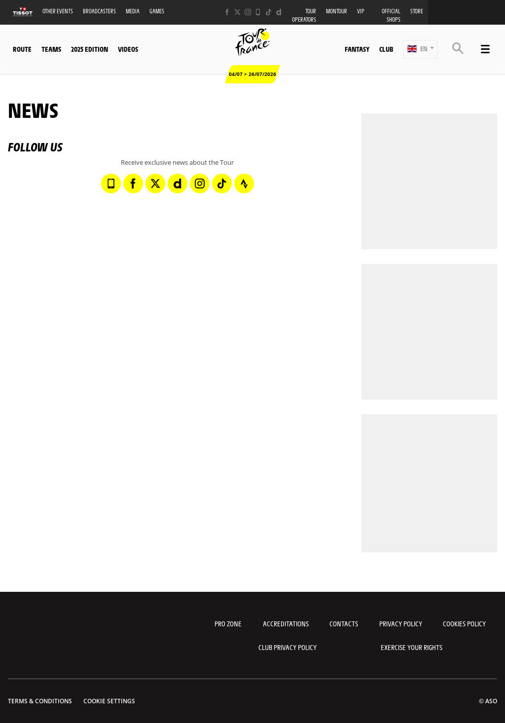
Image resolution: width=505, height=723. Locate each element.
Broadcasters (99, 11)
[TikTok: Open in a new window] (268, 12)
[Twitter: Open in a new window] (237, 12)
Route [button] (22, 48)
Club (386, 48)
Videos (128, 48)
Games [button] (156, 11)
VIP (360, 11)
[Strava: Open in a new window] (244, 183)
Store (416, 11)
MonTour (336, 11)
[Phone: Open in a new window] (258, 12)
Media (133, 11)
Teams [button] (51, 48)
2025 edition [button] (89, 48)
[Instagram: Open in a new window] (248, 12)
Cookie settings (109, 701)
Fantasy (357, 48)
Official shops (391, 15)
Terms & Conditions (40, 701)
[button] (420, 49)
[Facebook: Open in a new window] (227, 12)
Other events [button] (57, 11)
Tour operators (304, 15)
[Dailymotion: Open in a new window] (279, 12)
